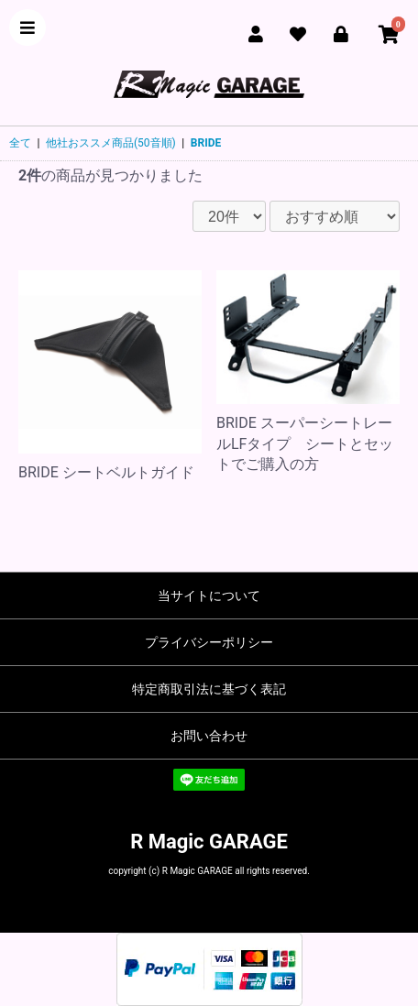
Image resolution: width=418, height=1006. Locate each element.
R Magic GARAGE (209, 841)
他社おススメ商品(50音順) (111, 143)
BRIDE (206, 143)
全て (20, 143)
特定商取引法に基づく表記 (209, 689)
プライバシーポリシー (209, 642)
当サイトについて (209, 595)
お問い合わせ (209, 735)
